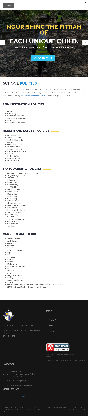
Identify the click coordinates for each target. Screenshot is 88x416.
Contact (52, 332)
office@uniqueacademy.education (34, 96)
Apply (51, 326)
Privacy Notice (54, 320)
